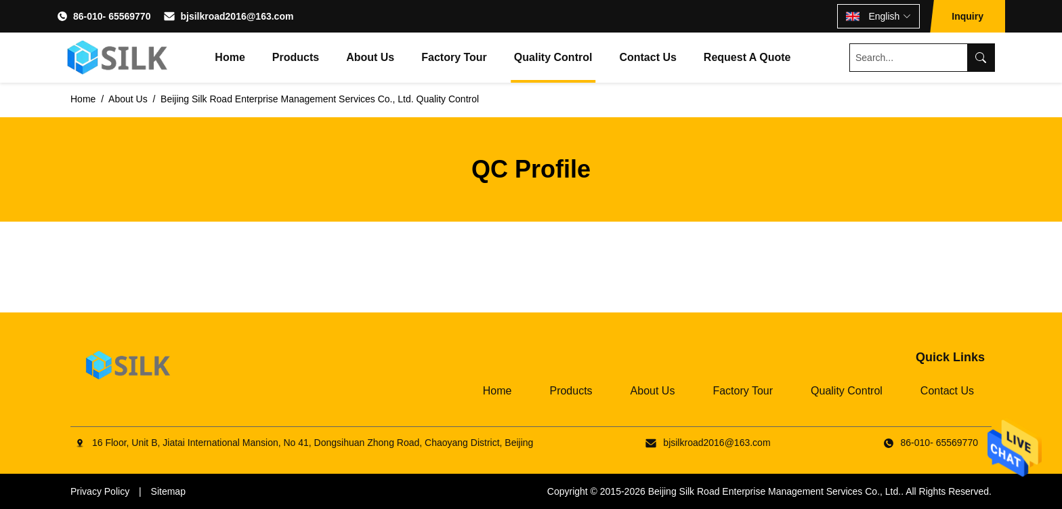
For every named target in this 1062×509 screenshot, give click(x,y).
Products (295, 57)
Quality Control (553, 57)
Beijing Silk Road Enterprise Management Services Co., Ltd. (774, 491)
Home (230, 57)
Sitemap (168, 491)
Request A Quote (747, 57)
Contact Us (647, 57)
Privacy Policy (99, 491)
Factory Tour (454, 57)
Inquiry (967, 16)
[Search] (980, 57)
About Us (370, 57)
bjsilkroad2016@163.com (236, 16)
